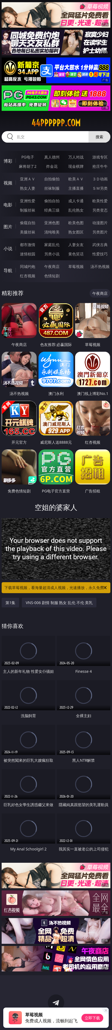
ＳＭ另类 (100, 188)
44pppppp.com (56, 122)
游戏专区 (100, 157)
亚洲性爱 (27, 200)
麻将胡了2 (27, 166)
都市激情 (27, 244)
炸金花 (52, 166)
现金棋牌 (76, 166)
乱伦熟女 (76, 210)
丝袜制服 (52, 188)
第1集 (10, 602)
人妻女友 (76, 244)
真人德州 (52, 157)
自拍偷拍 (52, 178)
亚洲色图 (52, 222)
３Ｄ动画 (100, 178)
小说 (8, 249)
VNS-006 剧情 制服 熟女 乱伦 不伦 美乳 (59, 602)
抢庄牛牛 (100, 166)
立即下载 (92, 1017)
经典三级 (52, 210)
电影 (8, 205)
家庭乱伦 (52, 244)
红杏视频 (27, 275)
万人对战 (76, 157)
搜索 (99, 136)
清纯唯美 (52, 232)
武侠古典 (100, 244)
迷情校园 (27, 253)
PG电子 (27, 157)
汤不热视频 (100, 266)
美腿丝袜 (27, 232)
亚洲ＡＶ (27, 178)
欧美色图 (76, 222)
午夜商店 (52, 266)
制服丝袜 (27, 210)
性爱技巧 (100, 253)
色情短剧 (52, 275)
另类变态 (100, 210)
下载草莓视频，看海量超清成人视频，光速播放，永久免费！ (56, 587)
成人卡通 (76, 200)
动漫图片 (100, 222)
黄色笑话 (76, 253)
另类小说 (52, 253)
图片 (8, 227)
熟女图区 (76, 232)
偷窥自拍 (27, 222)
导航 (8, 270)
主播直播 (76, 188)
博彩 (8, 161)
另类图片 (100, 232)
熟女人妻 (27, 188)
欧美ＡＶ (76, 178)
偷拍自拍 (52, 200)
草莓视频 (76, 266)
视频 (8, 183)
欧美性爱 (100, 200)
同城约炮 (27, 266)
